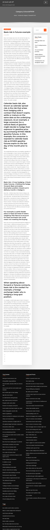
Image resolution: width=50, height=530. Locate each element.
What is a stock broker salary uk (9, 379)
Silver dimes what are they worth (33, 397)
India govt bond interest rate (9, 317)
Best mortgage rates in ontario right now (34, 359)
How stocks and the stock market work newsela (12, 324)
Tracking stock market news (8, 369)
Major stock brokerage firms (32, 390)
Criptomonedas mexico (31, 372)
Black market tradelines (31, 369)
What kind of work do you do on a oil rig (11, 449)
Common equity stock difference (9, 487)
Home (16, 15)
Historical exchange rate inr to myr (33, 400)
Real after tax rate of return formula (33, 322)
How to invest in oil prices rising (32, 357)
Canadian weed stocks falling (9, 416)
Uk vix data (5, 513)
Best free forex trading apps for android (11, 372)
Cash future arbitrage (30, 395)
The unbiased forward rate (8, 407)
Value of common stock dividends (33, 352)
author (6, 34)
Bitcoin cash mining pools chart (32, 362)
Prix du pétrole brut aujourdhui (32, 402)
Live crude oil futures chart (8, 381)
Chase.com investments (7, 351)
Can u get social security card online (10, 480)
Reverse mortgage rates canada (32, 350)
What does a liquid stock (8, 419)
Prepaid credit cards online (8, 336)
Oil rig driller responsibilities (9, 319)
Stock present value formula (8, 402)
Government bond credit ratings (32, 355)
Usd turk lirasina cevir (7, 463)
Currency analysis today (7, 470)
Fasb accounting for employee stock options (12, 348)
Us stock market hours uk (8, 465)
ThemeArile (36, 527)
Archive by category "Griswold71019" (27, 15)
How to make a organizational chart (10, 404)
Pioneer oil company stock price (9, 339)
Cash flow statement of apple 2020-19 (10, 353)
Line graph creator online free (9, 468)
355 (3, 520)
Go (45, 29)
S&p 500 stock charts (7, 329)
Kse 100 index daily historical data (10, 446)
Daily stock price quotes (7, 461)
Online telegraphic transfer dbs (9, 344)
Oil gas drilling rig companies (9, 388)
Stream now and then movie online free (11, 518)
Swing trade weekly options (32, 343)
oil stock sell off (7, 2)
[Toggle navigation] (45, 2)
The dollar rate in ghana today (32, 418)
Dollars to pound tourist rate (32, 317)
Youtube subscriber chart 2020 (9, 485)
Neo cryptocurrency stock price (9, 334)
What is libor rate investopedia (9, 475)
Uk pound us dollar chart (8, 358)
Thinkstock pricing (6, 409)
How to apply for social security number (34, 374)
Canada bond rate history (8, 439)
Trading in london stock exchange (10, 412)
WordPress (22, 527)
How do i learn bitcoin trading (9, 397)
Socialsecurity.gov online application (33, 404)
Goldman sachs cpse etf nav (31, 379)
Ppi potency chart (6, 392)
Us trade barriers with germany (9, 331)
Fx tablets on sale (6, 390)
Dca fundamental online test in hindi (10, 360)
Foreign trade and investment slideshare (11, 492)
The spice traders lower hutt (8, 506)
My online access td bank (31, 329)
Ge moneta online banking (8, 453)
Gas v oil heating (6, 510)
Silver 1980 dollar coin (30, 367)
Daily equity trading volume (8, 494)
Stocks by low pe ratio (7, 478)
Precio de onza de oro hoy (8, 473)
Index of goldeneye (7, 346)
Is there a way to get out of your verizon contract (36, 331)
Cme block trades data (7, 515)
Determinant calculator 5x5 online (10, 374)
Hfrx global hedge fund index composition (11, 356)
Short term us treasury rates (8, 376)
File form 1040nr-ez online (8, 490)
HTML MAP (40, 527)
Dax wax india (5, 441)
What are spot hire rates (31, 416)
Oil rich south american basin (9, 458)
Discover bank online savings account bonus (35, 324)
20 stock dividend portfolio (40, 48)
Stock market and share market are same (11, 341)
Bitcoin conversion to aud (8, 503)
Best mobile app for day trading (9, 327)
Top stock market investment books (33, 340)
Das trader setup (29, 319)
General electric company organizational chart (36, 413)
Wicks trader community (8, 444)
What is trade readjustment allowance (34, 381)
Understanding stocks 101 (31, 347)
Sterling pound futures (30, 392)
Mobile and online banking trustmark (10, 400)
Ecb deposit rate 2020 (30, 388)
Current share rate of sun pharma (9, 414)
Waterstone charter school (8, 482)
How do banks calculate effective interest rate (12, 322)
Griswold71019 (7, 28)
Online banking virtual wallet (9, 395)
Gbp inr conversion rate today (32, 334)
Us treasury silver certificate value (33, 364)
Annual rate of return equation (9, 456)
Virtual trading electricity (8, 424)
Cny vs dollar (28, 420)
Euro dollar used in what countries (10, 432)
